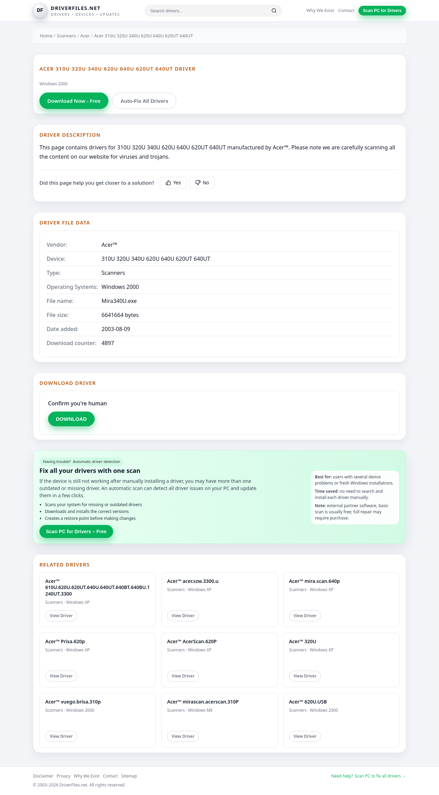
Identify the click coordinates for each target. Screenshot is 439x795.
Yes (173, 182)
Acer (85, 36)
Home (46, 36)
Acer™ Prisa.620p (65, 641)
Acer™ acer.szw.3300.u (192, 581)
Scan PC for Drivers (382, 10)
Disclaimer (43, 776)
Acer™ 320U (303, 641)
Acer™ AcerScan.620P (191, 641)
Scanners (66, 36)
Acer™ (109, 244)
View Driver (61, 616)
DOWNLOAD (71, 419)
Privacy (63, 776)
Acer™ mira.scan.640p (314, 581)
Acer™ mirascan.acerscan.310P (203, 701)
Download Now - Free (73, 100)
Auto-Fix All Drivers (144, 101)
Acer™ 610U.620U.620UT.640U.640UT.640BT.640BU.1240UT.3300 (97, 587)
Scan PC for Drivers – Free (76, 531)
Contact (346, 10)
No (202, 182)
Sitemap (129, 776)
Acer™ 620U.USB (308, 701)
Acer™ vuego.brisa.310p (73, 701)
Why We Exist (320, 10)
